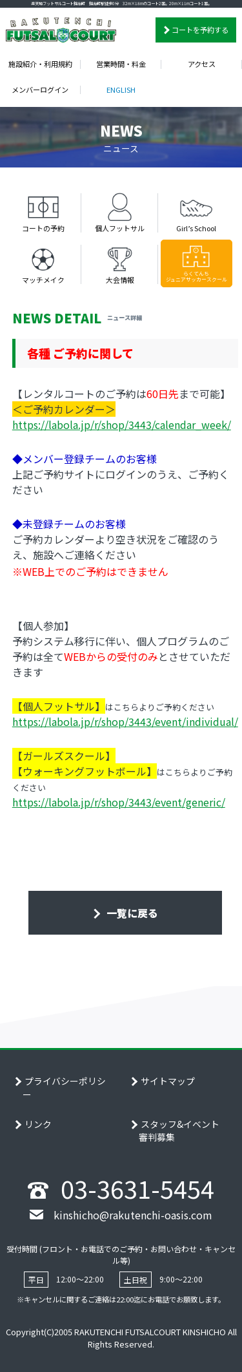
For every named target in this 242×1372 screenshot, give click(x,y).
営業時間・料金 (121, 64)
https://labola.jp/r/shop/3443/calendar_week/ (121, 424)
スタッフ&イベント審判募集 (179, 1131)
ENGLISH (121, 89)
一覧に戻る (131, 912)
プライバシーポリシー (64, 1087)
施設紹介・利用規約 (40, 64)
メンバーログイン (40, 89)
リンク (38, 1124)
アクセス (202, 64)
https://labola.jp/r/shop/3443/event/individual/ (125, 721)
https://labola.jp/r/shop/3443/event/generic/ (118, 802)
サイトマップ (168, 1080)
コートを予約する (200, 29)
